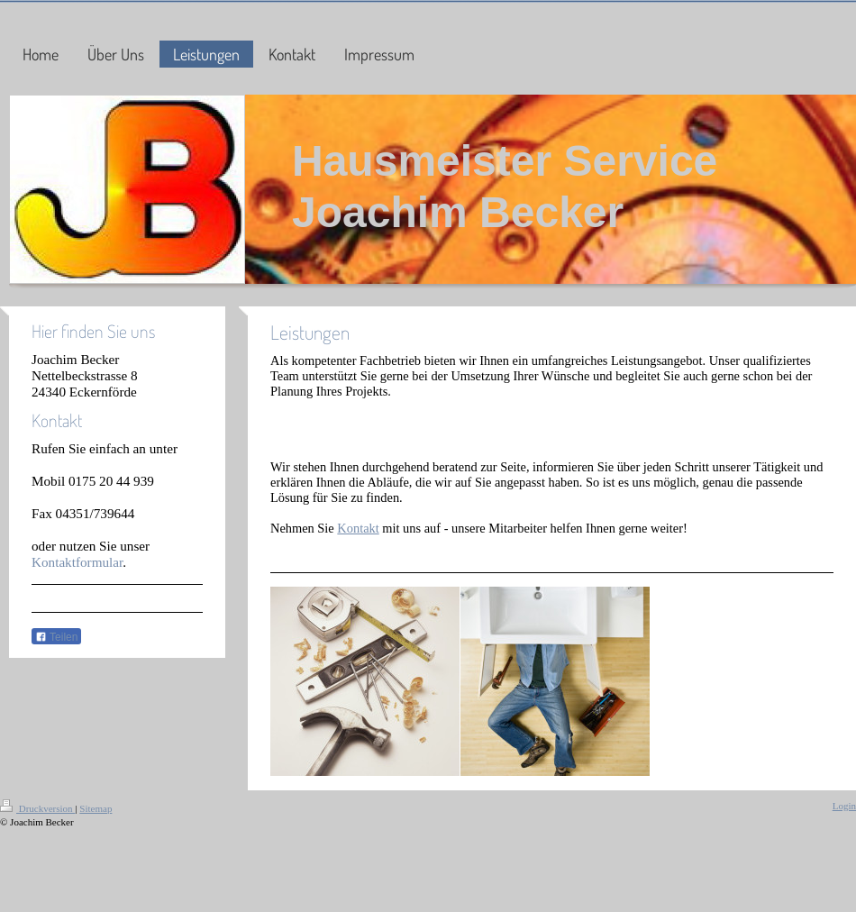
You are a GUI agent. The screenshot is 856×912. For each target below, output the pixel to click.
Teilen (56, 637)
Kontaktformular (77, 562)
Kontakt (357, 528)
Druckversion (37, 808)
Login (844, 805)
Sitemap (95, 808)
